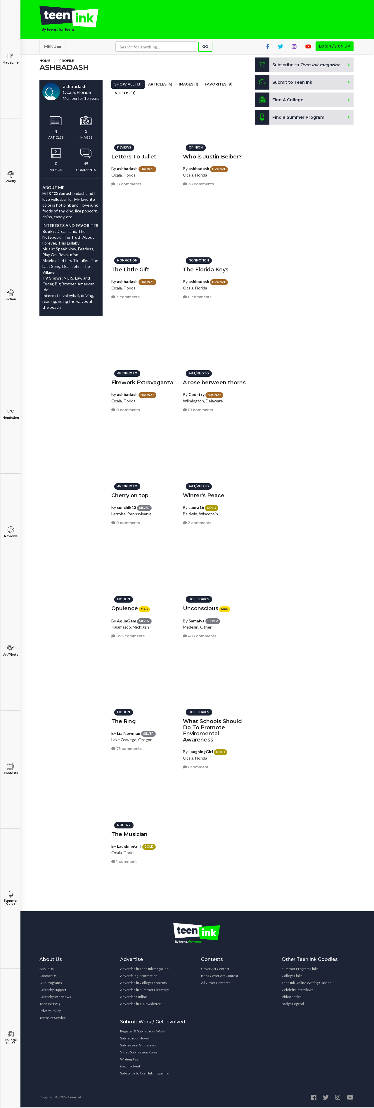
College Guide (10, 1037)
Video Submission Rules (138, 1053)
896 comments (128, 636)
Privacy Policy (50, 1011)
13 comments (126, 184)
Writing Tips (129, 1060)
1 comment (195, 767)
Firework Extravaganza (142, 382)
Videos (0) (125, 93)
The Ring (123, 721)
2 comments (197, 522)
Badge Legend (293, 1004)
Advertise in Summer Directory (144, 990)
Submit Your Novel (134, 1039)
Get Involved (130, 1067)
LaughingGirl (200, 751)
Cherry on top (129, 495)
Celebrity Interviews (55, 997)
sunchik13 (126, 507)
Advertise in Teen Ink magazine (144, 969)
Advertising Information (138, 976)
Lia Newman (128, 732)
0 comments (197, 296)
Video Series (292, 997)
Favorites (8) (219, 85)
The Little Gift (130, 269)
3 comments (125, 296)
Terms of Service (52, 1018)
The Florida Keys (205, 269)
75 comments (126, 748)
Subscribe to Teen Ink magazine (144, 1074)
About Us (46, 969)
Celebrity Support (52, 990)
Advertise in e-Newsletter (140, 1004)
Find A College (279, 100)
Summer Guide (10, 898)
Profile (66, 61)
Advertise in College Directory (143, 983)
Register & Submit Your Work (142, 1032)
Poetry (10, 177)
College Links (292, 976)
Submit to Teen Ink (284, 83)
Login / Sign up (334, 47)
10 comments (198, 409)
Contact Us (48, 976)
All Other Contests (215, 983)
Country (196, 394)
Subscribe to (298, 65)
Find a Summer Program (290, 118)
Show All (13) (128, 85)
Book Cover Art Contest (219, 976)
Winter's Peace (203, 495)
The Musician (129, 834)
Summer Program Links (300, 969)
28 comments (198, 184)
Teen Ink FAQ (49, 1004)
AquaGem (126, 620)
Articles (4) (160, 85)
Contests (10, 769)
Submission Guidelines (138, 1046)
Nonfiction (10, 414)
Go (205, 47)
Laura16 (196, 507)
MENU (52, 46)
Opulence (124, 608)
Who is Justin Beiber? (212, 156)
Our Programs (50, 983)
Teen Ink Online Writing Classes (306, 983)
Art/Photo (10, 651)
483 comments (199, 636)
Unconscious (200, 608)
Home (44, 61)
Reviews (10, 532)
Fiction (10, 295)
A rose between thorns (214, 382)
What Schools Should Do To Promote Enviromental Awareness (212, 730)
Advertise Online (133, 997)
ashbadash (127, 168)
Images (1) (188, 85)
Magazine (10, 58)
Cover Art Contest (215, 969)
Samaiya (196, 620)
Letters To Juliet (133, 156)
